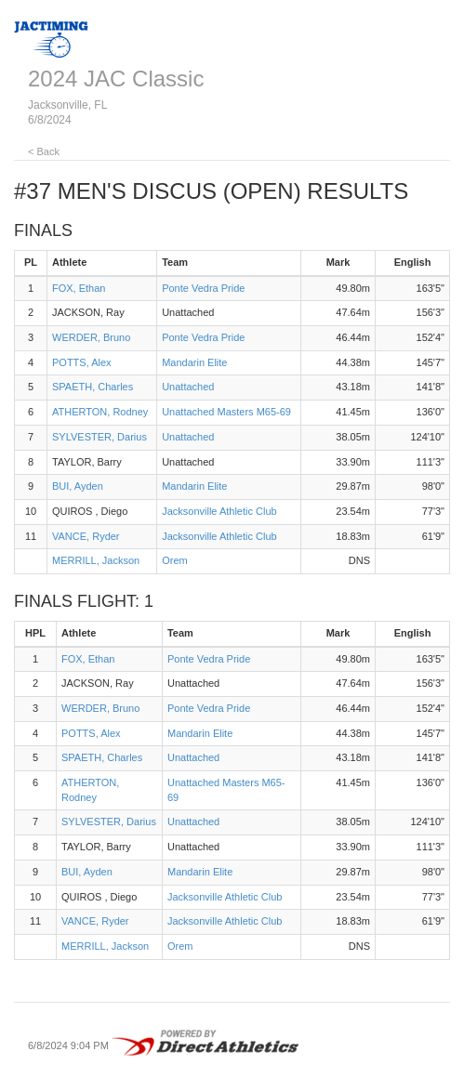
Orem (175, 560)
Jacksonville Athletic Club (219, 511)
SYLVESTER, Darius (99, 436)
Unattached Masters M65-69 (226, 411)
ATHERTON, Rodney (100, 411)
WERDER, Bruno (91, 337)
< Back (44, 151)
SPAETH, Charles (92, 386)
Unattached (188, 386)
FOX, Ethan (78, 288)
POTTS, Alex (82, 362)
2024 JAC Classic (116, 78)
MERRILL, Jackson (95, 560)
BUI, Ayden (77, 486)
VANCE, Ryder (86, 536)
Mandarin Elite (194, 362)
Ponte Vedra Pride (203, 288)
